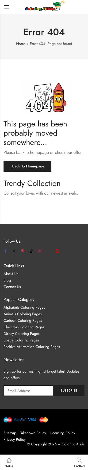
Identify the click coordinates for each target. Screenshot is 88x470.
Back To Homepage (28, 166)
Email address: (28, 390)
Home (21, 43)
